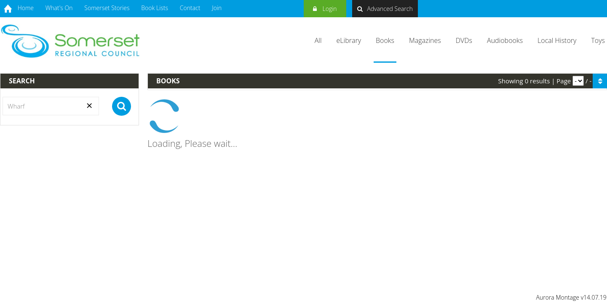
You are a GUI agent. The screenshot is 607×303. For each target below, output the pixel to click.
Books (385, 40)
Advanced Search (384, 9)
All (318, 40)
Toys (598, 40)
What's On (59, 8)
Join (217, 8)
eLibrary (349, 40)
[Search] (51, 106)
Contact (190, 8)
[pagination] (578, 81)
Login (325, 7)
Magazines (425, 40)
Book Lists (154, 8)
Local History (556, 40)
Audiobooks (505, 40)
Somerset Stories (106, 8)
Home (26, 8)
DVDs (464, 40)
